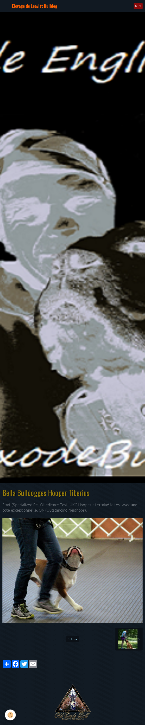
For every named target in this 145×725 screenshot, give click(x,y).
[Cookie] (10, 715)
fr (136, 5)
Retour (72, 639)
